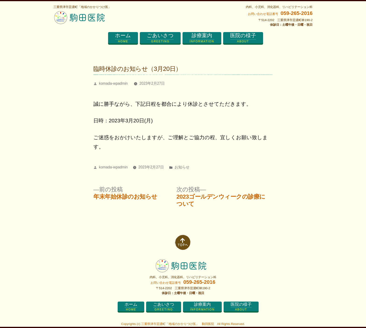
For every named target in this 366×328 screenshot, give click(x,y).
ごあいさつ (160, 38)
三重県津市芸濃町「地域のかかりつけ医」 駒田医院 (177, 324)
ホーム (123, 38)
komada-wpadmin (113, 83)
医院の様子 (243, 38)
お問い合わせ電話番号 (280, 14)
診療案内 (202, 38)
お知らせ (182, 167)
